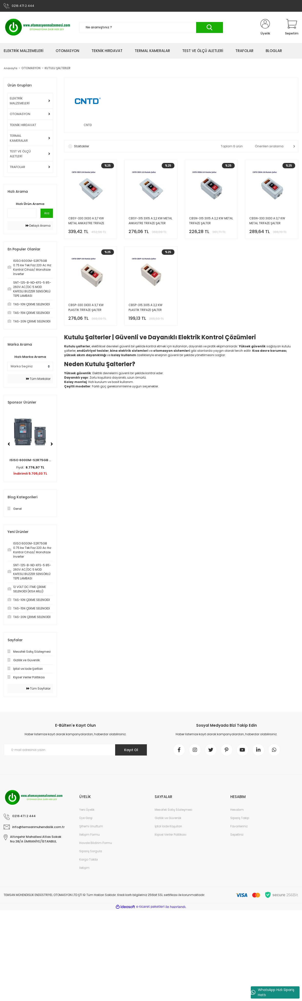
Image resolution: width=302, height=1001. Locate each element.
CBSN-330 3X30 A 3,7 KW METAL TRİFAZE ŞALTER (267, 220)
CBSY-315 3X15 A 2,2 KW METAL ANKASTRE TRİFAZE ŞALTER (150, 220)
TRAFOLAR (17, 167)
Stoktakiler (81, 146)
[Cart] (291, 27)
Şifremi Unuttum (91, 826)
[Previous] (9, 444)
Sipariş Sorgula (90, 851)
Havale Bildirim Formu (95, 843)
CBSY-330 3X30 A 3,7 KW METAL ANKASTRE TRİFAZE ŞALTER (86, 221)
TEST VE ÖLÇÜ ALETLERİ (20, 154)
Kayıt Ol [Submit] (131, 749)
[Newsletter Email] (75, 750)
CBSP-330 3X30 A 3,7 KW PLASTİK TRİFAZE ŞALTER (86, 307)
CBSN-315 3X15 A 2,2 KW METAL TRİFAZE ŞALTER (211, 220)
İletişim (84, 868)
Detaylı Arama (38, 226)
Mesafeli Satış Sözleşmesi (173, 810)
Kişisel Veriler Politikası (170, 834)
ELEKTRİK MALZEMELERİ (20, 101)
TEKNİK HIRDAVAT (23, 125)
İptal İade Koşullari (168, 826)
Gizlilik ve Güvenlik (168, 818)
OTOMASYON (20, 114)
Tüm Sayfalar (38, 688)
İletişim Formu (89, 834)
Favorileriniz (239, 826)
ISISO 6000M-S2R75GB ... (30, 460)
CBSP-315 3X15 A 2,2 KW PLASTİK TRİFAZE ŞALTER (145, 307)
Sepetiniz (236, 834)
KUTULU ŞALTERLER (58, 68)
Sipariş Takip (239, 818)
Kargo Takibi (88, 859)
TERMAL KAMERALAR (19, 138)
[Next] (51, 444)
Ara (46, 213)
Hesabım (237, 810)
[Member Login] (265, 27)
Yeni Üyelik (86, 810)
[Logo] (38, 27)
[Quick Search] (22, 213)
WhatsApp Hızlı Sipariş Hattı (272, 992)
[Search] (151, 27)
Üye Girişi (85, 818)
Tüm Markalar (38, 379)
